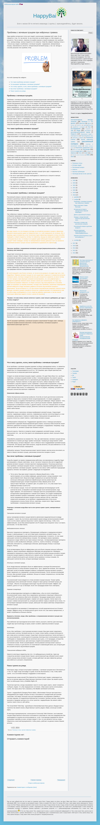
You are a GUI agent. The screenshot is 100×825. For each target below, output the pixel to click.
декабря (76, 197)
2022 (74, 185)
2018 (74, 195)
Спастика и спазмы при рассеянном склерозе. (81, 223)
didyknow (73, 153)
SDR (92, 153)
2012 (74, 253)
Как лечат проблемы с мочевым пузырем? (24, 88)
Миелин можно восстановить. (84, 277)
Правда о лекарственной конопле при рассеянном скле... (82, 218)
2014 (74, 248)
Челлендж (86, 149)
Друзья (89, 123)
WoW (72, 156)
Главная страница (36, 780)
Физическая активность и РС (84, 291)
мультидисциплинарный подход (80, 132)
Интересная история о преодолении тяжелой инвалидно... (81, 211)
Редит (74, 381)
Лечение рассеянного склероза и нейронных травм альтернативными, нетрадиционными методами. (82, 336)
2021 (74, 187)
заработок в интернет (79, 127)
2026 (74, 180)
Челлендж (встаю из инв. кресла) (82, 173)
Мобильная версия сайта (11, 4)
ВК (73, 375)
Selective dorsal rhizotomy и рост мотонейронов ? (83, 236)
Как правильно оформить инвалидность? (79, 320)
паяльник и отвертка (78, 137)
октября (76, 240)
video (88, 155)
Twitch (74, 377)
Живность (79, 125)
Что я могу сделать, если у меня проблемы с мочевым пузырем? (31, 86)
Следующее (11, 780)
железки (73, 125)
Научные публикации (78, 171)
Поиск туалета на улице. (18, 91)
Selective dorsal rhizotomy (78, 154)
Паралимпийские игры (87, 135)
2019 (74, 192)
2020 (74, 190)
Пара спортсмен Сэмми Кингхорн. (81, 206)
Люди (78, 130)
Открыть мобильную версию (36, 783)
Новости (74, 134)
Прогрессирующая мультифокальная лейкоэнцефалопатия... (81, 232)
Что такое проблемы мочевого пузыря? (23, 82)
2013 (74, 250)
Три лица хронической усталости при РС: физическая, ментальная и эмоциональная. (86, 263)
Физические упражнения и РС (84, 147)
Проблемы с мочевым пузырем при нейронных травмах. (83, 202)
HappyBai (50, 16)
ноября (76, 199)
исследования (76, 128)
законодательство (88, 125)
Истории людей (76, 165)
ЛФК (72, 130)
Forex (80, 153)
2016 (74, 245)
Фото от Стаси (77, 149)
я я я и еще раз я (77, 151)
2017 (74, 243)
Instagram (75, 379)
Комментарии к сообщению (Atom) (27, 787)
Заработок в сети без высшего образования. (86, 306)
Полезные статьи (16, 730)
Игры (89, 127)
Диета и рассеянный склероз (82, 214)
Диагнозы (82, 123)
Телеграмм (75, 371)
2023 (74, 183)
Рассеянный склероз (78, 167)
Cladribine (89, 151)
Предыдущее (61, 780)
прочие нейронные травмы (29, 730)
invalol (86, 153)
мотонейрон (88, 130)
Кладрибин (88, 128)
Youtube (74, 373)
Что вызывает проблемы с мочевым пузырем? (25, 84)
